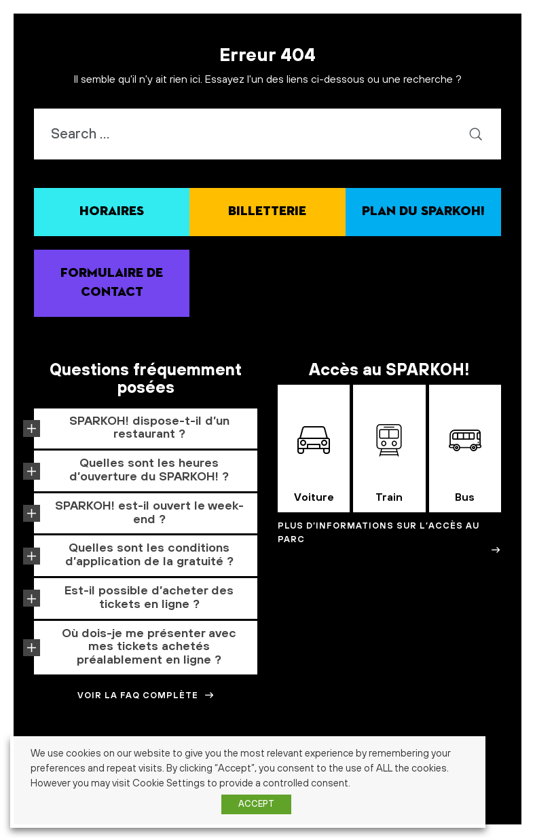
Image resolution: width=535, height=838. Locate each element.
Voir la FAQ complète (146, 695)
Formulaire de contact (111, 283)
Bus (465, 464)
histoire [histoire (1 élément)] (497, 788)
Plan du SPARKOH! (423, 211)
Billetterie (267, 211)
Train (389, 464)
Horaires (111, 211)
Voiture (314, 464)
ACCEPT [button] (256, 804)
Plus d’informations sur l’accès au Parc (389, 537)
